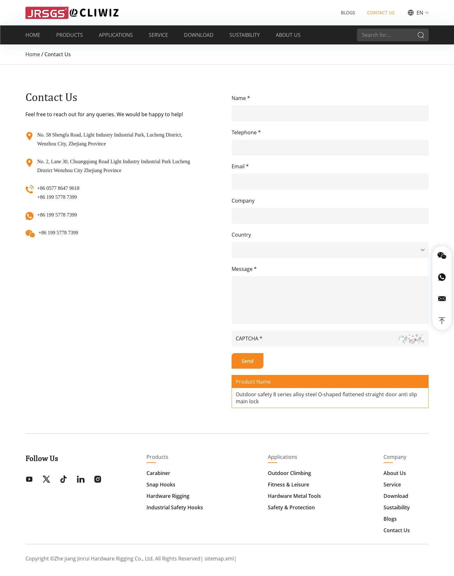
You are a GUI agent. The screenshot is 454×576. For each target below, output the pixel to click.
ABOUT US (288, 34)
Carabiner (158, 473)
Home (32, 54)
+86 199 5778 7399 (57, 215)
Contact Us (396, 530)
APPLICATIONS (116, 34)
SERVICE (158, 34)
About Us (394, 473)
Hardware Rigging (167, 495)
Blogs (390, 518)
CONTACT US (381, 13)
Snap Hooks (160, 484)
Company (394, 456)
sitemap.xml (219, 558)
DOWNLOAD (198, 34)
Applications (282, 456)
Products (157, 456)
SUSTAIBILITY (244, 34)
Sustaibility (396, 507)
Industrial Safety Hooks (174, 507)
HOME (32, 34)
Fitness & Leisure (288, 484)
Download (395, 495)
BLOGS (348, 13)
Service (392, 484)
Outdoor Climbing (289, 473)
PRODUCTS (69, 34)
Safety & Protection (291, 507)
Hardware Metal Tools (294, 495)
